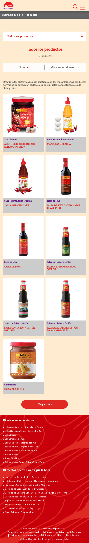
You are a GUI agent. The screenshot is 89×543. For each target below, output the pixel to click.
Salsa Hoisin (11, 435)
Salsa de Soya (11, 455)
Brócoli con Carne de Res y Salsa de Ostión (26, 477)
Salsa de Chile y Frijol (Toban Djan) (22, 447)
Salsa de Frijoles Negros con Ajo (20, 443)
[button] (75, 7)
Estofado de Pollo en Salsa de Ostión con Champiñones (32, 481)
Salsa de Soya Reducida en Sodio (21, 451)
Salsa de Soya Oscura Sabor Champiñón (24, 462)
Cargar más (44, 404)
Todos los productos (20, 36)
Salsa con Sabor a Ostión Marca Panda (24, 427)
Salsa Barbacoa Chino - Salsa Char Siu (23, 431)
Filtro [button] (21, 67)
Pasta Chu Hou (12, 459)
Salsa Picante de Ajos (15, 439)
